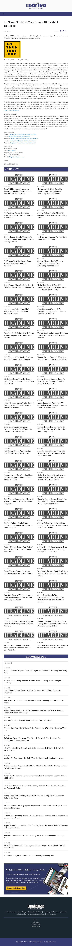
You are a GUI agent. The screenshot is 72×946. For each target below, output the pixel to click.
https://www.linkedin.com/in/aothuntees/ (23, 141)
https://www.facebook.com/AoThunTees (23, 134)
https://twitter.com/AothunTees (19, 136)
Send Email (12, 150)
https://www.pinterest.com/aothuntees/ (23, 143)
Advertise (36, 922)
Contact (36, 920)
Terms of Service (36, 926)
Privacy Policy (36, 924)
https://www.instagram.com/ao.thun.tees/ (24, 138)
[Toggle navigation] (3, 13)
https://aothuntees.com (11, 110)
